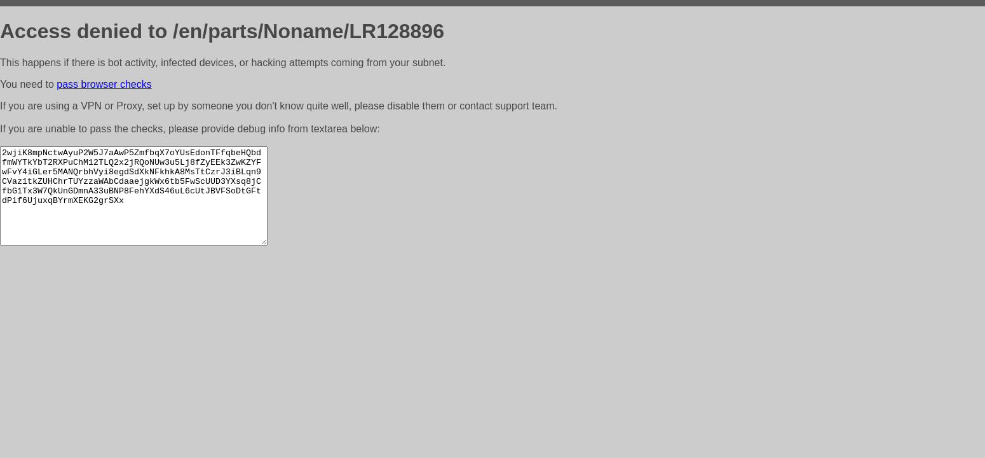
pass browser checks (104, 84)
